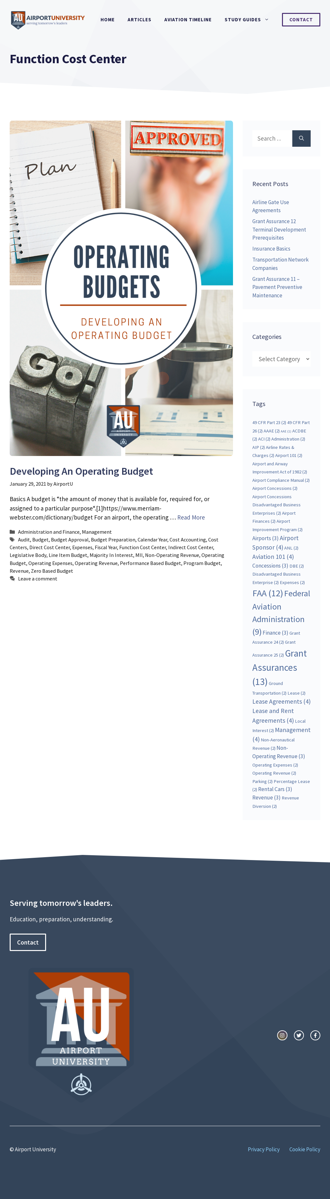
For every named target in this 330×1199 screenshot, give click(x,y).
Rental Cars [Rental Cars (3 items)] (275, 789)
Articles (139, 19)
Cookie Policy (304, 1149)
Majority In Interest (111, 555)
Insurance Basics (271, 248)
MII (139, 555)
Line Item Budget (68, 555)
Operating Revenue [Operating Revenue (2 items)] (274, 773)
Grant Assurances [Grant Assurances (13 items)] (279, 667)
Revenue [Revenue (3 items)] (266, 797)
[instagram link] (282, 1035)
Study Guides (250, 19)
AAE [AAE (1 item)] (286, 431)
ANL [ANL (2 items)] (291, 548)
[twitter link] (299, 1035)
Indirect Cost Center (190, 547)
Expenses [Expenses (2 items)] (292, 582)
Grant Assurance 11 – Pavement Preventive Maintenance (277, 287)
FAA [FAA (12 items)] (267, 593)
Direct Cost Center (49, 547)
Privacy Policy (264, 1149)
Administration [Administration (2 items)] (288, 439)
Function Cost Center (142, 547)
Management (97, 532)
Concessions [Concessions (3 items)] (270, 565)
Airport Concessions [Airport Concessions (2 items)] (274, 488)
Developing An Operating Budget (81, 471)
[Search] (301, 138)
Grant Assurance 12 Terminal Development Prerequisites (279, 229)
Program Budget (202, 563)
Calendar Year (152, 539)
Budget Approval (70, 539)
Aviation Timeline (188, 19)
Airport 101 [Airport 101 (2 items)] (288, 455)
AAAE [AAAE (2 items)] (272, 431)
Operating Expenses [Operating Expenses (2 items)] (275, 765)
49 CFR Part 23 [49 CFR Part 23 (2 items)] (269, 422)
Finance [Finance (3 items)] (275, 632)
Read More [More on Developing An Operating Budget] (191, 517)
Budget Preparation (113, 539)
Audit (24, 539)
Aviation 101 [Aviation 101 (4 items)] (273, 556)
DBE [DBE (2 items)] (296, 566)
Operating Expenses (50, 563)
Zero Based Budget (52, 571)
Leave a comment (37, 578)
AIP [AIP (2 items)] (258, 447)
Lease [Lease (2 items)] (296, 693)
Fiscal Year (106, 547)
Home (108, 19)
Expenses (82, 547)
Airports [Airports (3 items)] (265, 538)
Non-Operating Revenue (172, 555)
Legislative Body (28, 555)
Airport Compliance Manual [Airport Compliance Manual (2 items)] (281, 480)
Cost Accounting (188, 539)
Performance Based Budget (150, 563)
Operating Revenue (96, 563)
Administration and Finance (49, 532)
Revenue (19, 571)
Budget (40, 539)
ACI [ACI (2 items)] (264, 439)
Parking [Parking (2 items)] (262, 781)
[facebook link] (315, 1035)
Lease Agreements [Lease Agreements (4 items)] (281, 701)
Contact (301, 19)
